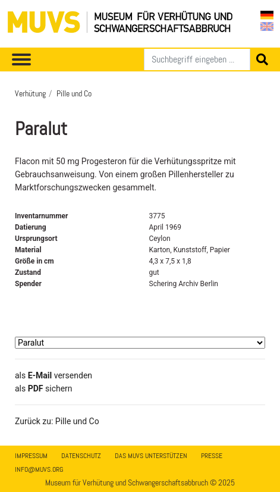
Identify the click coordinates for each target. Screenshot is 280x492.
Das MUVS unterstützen (151, 455)
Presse (211, 455)
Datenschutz (81, 455)
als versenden (53, 375)
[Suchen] (197, 59)
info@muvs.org (39, 469)
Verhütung (30, 93)
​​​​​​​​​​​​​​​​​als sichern (44, 388)
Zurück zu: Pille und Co (57, 421)
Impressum (31, 455)
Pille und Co (74, 93)
